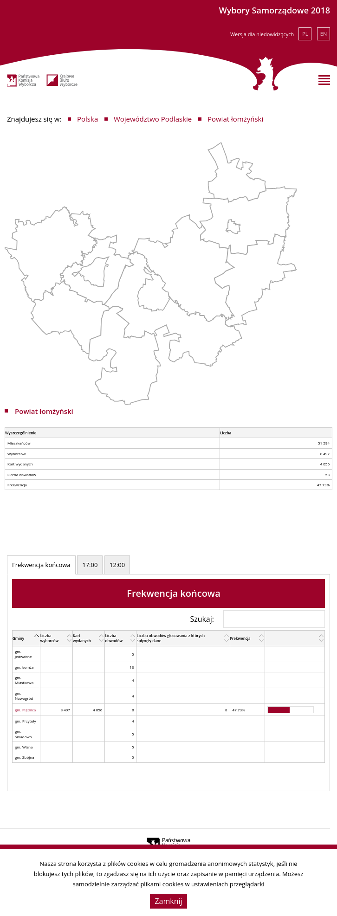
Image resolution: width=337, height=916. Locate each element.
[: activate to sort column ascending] (295, 638)
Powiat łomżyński (235, 118)
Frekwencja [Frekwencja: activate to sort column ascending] (240, 638)
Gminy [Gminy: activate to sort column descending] (18, 638)
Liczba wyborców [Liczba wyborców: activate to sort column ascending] (49, 638)
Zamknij (168, 901)
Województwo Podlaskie (153, 118)
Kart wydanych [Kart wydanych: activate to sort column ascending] (82, 638)
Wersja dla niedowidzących (262, 34)
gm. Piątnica (25, 709)
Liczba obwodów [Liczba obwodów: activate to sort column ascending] (114, 638)
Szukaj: (257, 619)
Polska (87, 118)
